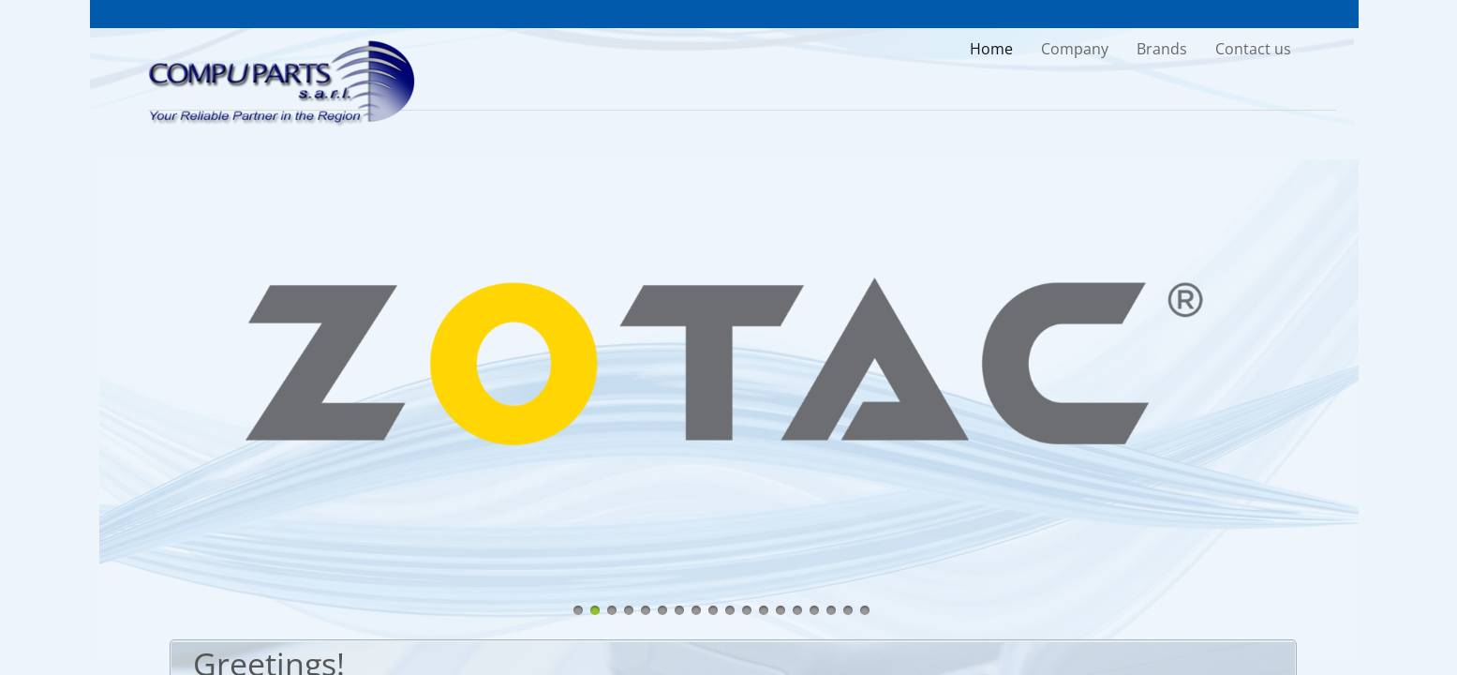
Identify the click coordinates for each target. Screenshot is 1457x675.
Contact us (1253, 48)
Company (1074, 48)
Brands (1162, 48)
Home (991, 48)
